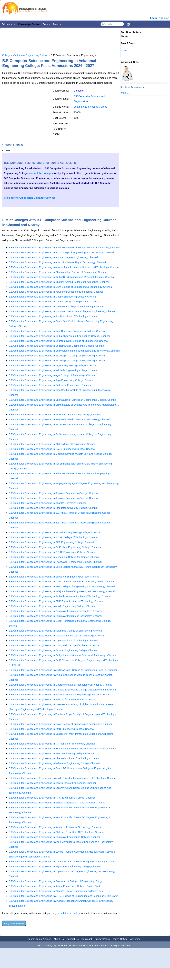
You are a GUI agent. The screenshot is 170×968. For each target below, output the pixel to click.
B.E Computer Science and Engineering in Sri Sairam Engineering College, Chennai (54, 532)
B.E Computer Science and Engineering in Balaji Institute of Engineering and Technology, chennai (62, 591)
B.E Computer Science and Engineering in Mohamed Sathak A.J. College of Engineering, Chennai (62, 311)
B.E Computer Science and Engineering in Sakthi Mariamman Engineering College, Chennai (59, 694)
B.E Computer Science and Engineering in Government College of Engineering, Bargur (56, 881)
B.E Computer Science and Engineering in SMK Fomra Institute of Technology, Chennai (56, 601)
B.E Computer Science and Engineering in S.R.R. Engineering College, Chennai (52, 552)
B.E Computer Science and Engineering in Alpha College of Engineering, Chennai (53, 257)
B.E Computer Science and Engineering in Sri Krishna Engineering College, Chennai (55, 547)
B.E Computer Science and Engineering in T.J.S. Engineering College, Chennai (52, 797)
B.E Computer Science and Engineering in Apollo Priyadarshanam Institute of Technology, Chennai (62, 778)
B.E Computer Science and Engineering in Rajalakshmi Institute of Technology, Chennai (56, 635)
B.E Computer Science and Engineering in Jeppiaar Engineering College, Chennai (53, 493)
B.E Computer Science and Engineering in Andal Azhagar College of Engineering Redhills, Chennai (63, 670)
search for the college (69, 913)
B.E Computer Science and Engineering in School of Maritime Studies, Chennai (52, 699)
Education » (8, 24)
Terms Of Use (120, 939)
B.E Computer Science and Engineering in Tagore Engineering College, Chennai (52, 365)
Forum (46, 24)
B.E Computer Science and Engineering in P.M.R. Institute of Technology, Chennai (53, 316)
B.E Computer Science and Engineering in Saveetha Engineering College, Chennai (54, 576)
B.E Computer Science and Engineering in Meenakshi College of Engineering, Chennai (56, 306)
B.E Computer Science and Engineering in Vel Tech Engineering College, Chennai (53, 370)
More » (57, 24)
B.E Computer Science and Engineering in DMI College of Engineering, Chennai (52, 444)
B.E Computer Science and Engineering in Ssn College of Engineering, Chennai (52, 783)
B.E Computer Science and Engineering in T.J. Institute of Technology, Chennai (52, 743)
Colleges (7, 55)
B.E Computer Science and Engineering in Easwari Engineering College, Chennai (53, 650)
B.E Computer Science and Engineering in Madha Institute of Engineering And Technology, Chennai (63, 861)
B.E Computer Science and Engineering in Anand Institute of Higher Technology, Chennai (57, 262)
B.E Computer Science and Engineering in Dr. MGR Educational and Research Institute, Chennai (61, 277)
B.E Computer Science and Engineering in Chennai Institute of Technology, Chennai (54, 758)
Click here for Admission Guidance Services (30, 197)
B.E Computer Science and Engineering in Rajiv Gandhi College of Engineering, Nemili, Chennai (61, 581)
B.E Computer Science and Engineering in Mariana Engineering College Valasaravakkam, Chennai (62, 689)
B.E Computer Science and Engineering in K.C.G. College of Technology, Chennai (53, 537)
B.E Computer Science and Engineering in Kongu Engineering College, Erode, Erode (55, 886)
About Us (59, 939)
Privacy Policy (102, 939)
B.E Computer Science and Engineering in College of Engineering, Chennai (50, 385)
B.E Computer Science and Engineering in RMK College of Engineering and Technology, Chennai (62, 586)
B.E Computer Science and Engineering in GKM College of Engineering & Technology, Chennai (60, 286)
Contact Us (72, 939)
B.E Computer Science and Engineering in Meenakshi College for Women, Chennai (54, 557)
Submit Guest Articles (39, 939)
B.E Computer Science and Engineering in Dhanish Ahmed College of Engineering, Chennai (59, 281)
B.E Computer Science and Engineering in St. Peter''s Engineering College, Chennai (54, 414)
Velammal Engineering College (31, 55)
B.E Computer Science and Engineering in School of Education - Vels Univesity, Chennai (57, 802)
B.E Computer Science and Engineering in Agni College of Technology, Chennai (52, 375)
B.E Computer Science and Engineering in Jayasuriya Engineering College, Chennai (54, 866)
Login (153, 18)
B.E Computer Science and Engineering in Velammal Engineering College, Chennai (54, 763)
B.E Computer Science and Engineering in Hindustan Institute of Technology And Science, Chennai (63, 748)
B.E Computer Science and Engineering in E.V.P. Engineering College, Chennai (52, 448)
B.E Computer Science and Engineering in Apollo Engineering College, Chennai (52, 606)
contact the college (40, 173)
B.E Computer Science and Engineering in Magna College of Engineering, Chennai (54, 301)
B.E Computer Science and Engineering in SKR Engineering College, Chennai (51, 542)
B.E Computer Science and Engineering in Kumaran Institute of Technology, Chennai (55, 827)
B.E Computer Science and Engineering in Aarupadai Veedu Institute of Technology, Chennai (59, 419)
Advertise (135, 939)
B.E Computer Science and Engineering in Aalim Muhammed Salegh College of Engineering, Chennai (64, 247)
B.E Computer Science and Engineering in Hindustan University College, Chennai (53, 507)
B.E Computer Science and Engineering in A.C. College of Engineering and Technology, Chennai (61, 252)
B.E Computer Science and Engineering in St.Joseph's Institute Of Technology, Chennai (56, 832)
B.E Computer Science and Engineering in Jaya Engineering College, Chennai (51, 380)
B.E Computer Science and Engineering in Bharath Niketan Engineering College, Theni (56, 891)
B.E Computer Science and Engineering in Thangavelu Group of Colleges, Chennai (54, 645)
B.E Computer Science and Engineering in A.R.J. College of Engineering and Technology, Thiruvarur (63, 895)
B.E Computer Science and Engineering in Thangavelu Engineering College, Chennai (55, 561)
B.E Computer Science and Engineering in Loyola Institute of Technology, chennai (53, 640)
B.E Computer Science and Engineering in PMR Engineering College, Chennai (51, 728)
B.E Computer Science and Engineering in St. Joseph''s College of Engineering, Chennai (57, 355)
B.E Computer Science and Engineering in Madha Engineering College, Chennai (52, 296)
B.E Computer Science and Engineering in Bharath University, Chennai (47, 503)
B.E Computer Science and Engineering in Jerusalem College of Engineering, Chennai (56, 291)
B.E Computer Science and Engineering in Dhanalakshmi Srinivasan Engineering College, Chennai (63, 399)
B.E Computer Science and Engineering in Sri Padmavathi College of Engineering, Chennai (58, 340)
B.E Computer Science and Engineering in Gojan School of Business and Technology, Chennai (60, 724)
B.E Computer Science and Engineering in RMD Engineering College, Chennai (51, 753)
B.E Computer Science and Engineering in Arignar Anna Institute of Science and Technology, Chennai (64, 267)
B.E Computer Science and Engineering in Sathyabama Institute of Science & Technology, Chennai (62, 655)
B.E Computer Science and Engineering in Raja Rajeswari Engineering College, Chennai (57, 331)
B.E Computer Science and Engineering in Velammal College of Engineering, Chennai (55, 630)
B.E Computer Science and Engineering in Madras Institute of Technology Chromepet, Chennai (60, 684)
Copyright (86, 939)
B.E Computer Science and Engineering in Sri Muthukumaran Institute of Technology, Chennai (60, 596)
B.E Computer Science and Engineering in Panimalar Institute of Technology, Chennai (55, 611)
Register (164, 18)
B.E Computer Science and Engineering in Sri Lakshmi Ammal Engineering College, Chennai (59, 336)
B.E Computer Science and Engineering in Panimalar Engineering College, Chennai (54, 837)
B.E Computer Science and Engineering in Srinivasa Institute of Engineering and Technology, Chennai (64, 350)
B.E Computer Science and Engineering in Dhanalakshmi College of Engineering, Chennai (58, 272)
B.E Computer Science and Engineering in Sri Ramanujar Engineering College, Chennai (57, 345)
